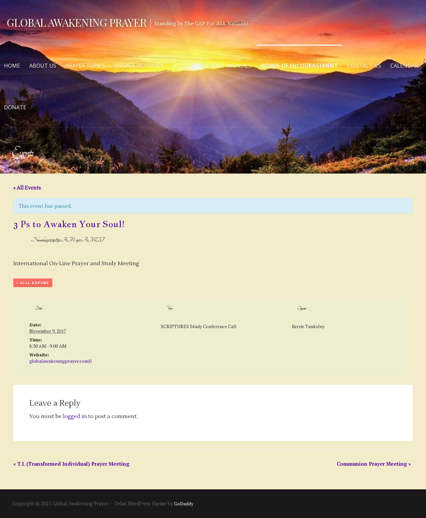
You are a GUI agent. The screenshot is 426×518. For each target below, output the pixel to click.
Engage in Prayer (138, 65)
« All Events (27, 188)
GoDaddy (183, 503)
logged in (75, 416)
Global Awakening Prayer (76, 22)
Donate (15, 107)
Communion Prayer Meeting (374, 463)
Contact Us (364, 65)
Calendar (404, 65)
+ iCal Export (32, 282)
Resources (188, 65)
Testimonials (231, 65)
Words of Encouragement (299, 65)
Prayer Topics (85, 65)
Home (12, 65)
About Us (42, 65)
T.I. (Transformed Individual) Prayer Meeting (71, 463)
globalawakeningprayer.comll (60, 361)
